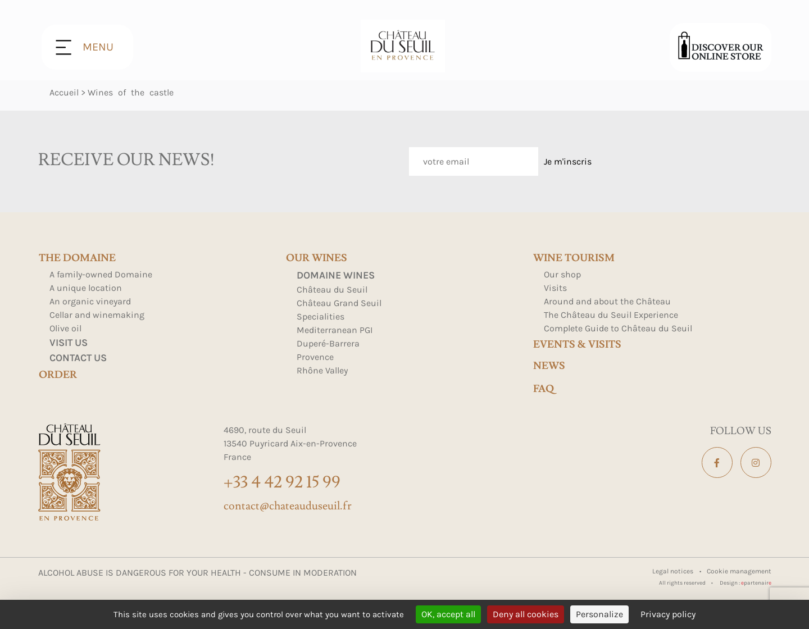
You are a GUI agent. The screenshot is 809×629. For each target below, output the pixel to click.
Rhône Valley (322, 370)
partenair (756, 583)
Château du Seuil (332, 289)
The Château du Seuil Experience (611, 314)
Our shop (562, 274)
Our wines (316, 258)
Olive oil (65, 328)
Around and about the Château (607, 301)
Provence (315, 357)
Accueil (64, 92)
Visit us (68, 342)
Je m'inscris (568, 161)
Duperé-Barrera (328, 343)
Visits (555, 287)
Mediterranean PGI (334, 330)
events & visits (577, 344)
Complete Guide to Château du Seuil (618, 328)
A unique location (85, 287)
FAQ (543, 389)
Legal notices (673, 571)
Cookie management (739, 571)
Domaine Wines (336, 275)
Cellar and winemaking (96, 314)
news (549, 366)
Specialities (320, 316)
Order (58, 375)
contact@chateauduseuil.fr (288, 506)
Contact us (78, 358)
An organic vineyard (90, 301)
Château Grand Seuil (339, 303)
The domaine (77, 258)
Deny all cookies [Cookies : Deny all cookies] (525, 614)
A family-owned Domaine (100, 274)
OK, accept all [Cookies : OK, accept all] (448, 614)
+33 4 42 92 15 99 (282, 482)
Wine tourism (574, 258)
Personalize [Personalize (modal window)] (599, 614)
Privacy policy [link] (668, 614)
